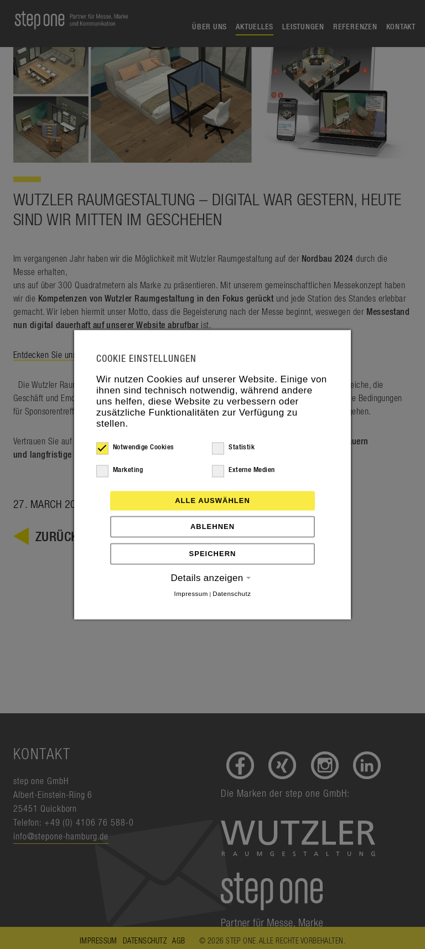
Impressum (191, 593)
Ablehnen (212, 526)
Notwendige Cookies (135, 447)
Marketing (119, 470)
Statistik (233, 447)
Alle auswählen (212, 500)
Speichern (212, 553)
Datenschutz (231, 593)
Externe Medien (243, 470)
